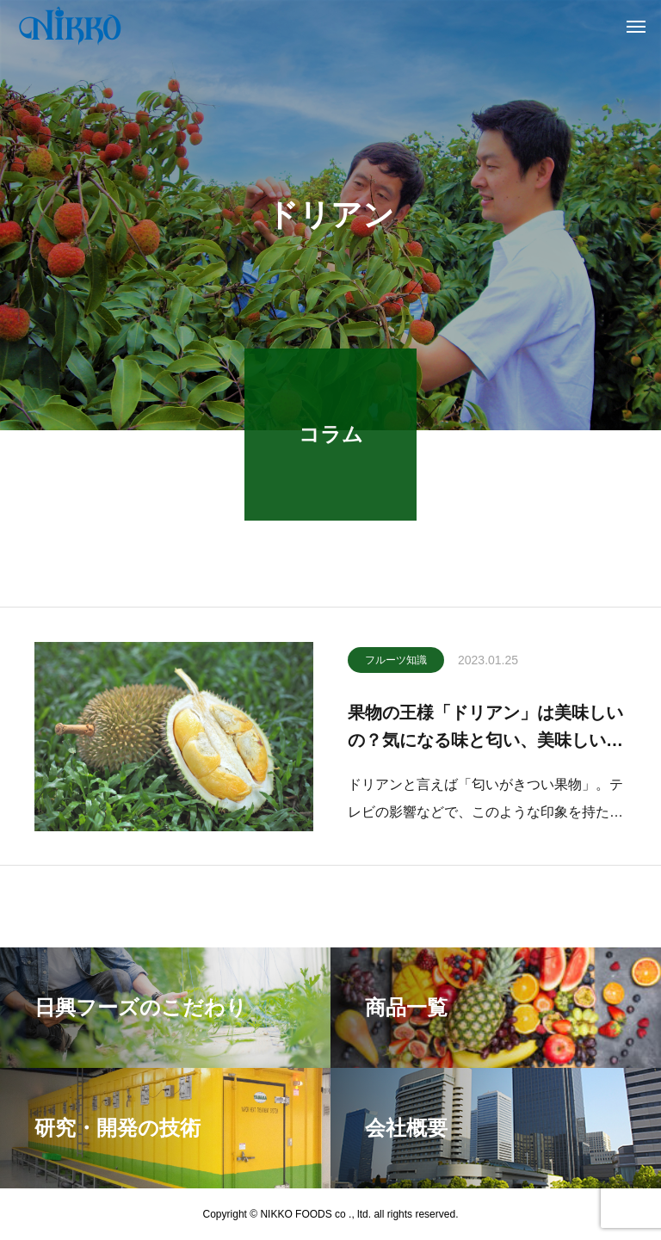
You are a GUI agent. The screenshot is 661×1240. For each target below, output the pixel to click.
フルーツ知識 (396, 662)
